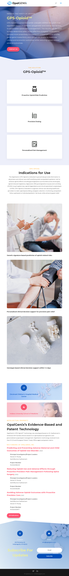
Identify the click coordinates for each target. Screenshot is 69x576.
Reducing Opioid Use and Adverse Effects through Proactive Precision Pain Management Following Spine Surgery (33, 471)
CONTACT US (13, 49)
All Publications (14, 515)
